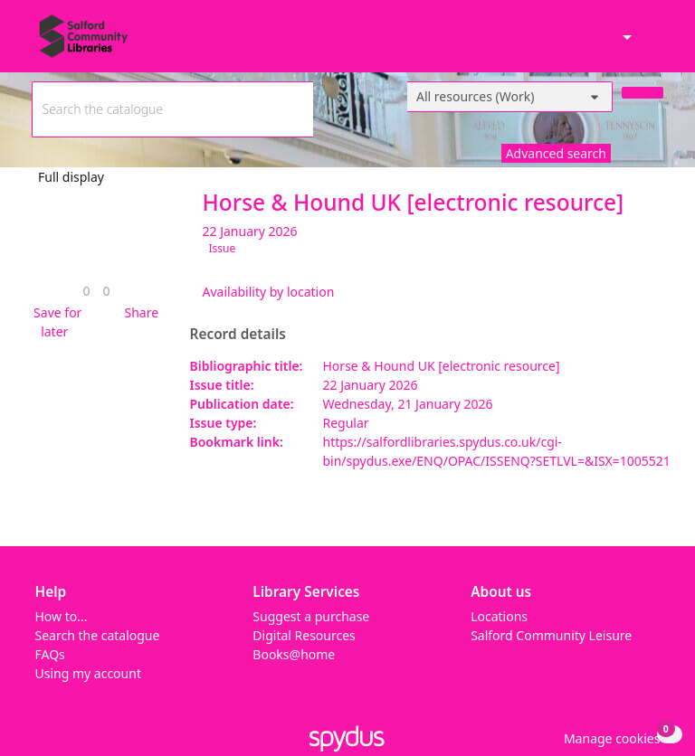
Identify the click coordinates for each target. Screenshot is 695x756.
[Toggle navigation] (653, 44)
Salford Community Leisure (551, 635)
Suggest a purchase (310, 616)
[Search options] (510, 96)
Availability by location (269, 291)
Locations (499, 616)
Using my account (88, 673)
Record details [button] (238, 334)
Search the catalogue (97, 635)
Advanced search (556, 153)
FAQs (50, 654)
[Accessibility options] (625, 38)
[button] (55, 322)
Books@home (293, 654)
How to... (61, 616)
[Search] (642, 93)
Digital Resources (303, 635)
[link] (86, 290)
